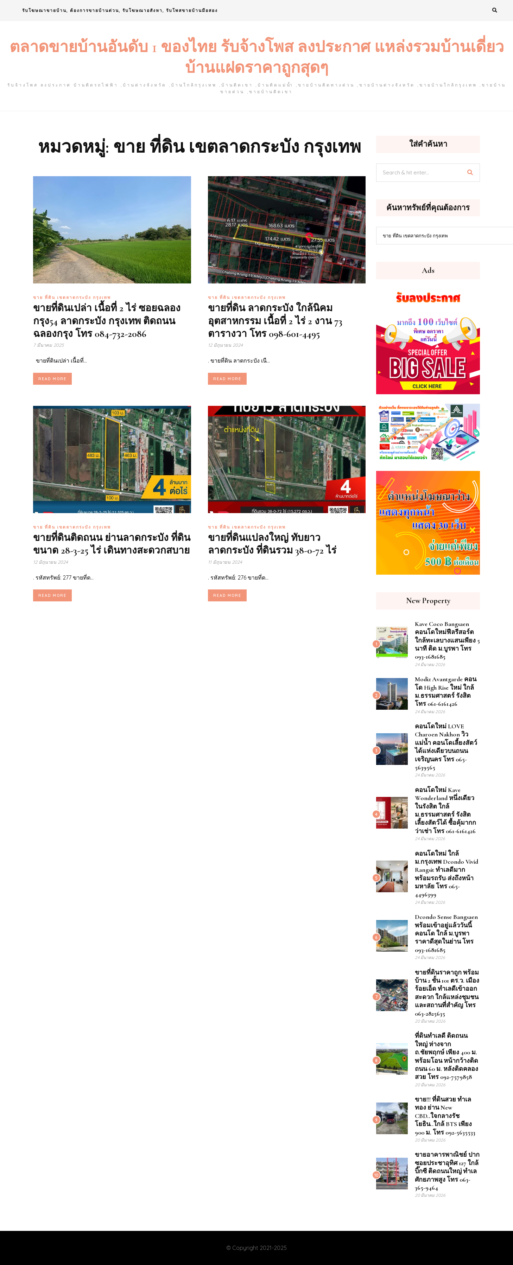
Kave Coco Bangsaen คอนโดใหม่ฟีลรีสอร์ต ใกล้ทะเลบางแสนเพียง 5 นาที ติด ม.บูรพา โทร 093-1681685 (447, 640)
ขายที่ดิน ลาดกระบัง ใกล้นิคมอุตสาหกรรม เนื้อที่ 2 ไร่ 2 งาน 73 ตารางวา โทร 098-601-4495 (275, 321)
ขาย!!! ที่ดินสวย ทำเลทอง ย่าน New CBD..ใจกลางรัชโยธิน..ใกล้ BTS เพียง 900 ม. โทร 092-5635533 (445, 1115)
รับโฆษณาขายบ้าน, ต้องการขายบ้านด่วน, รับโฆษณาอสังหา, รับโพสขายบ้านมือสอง (120, 10)
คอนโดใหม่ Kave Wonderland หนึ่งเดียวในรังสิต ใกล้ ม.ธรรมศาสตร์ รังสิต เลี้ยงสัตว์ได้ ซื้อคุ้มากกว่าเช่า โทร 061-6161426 (445, 810)
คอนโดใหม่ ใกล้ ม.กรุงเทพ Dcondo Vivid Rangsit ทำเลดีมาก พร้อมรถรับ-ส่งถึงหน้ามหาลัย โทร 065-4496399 (446, 874)
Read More (52, 378)
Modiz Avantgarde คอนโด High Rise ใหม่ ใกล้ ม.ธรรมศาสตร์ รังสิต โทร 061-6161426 (445, 691)
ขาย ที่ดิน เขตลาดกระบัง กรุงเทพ (72, 297)
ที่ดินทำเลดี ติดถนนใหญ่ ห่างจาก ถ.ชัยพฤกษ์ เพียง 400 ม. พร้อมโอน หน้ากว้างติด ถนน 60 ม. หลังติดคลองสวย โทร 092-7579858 (446, 1056)
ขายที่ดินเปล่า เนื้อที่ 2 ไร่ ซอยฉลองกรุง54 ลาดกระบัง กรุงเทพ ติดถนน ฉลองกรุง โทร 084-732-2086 (106, 321)
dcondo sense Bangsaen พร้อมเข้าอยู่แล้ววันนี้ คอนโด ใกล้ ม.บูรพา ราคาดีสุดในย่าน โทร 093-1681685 (446, 933)
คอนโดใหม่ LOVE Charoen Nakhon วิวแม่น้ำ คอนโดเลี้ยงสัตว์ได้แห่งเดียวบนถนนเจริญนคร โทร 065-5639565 (446, 746)
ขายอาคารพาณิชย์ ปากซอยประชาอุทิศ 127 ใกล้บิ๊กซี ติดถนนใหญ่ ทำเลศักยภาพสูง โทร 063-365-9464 (447, 1171)
